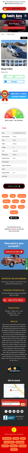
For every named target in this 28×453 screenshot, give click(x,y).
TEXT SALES (27, 263)
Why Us (23, 437)
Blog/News (5, 445)
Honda (21, 206)
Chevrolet (22, 195)
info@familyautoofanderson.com (14, 3)
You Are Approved (9, 441)
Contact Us (14, 448)
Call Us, (14, 228)
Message (11, 80)
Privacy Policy (20, 441)
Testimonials (14, 445)
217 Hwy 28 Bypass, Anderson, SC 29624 (14, 1)
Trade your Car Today (14, 251)
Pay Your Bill (22, 445)
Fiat (23, 200)
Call (10, 76)
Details (4, 127)
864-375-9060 (16, 8)
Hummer (14, 211)
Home (2, 33)
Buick (12, 195)
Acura (5, 195)
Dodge (15, 200)
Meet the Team (7, 437)
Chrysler (6, 200)
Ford (6, 206)
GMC (13, 206)
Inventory (15, 437)
